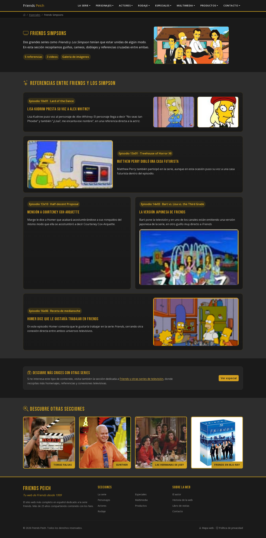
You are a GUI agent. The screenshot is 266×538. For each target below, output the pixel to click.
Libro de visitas (180, 505)
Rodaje (143, 5)
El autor (176, 494)
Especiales (162, 5)
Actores (125, 5)
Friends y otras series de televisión (141, 379)
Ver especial (229, 378)
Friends (33, 5)
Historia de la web (182, 500)
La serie (83, 5)
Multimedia (185, 5)
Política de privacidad (229, 528)
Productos (208, 5)
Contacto (230, 5)
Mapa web (206, 528)
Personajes (103, 5)
